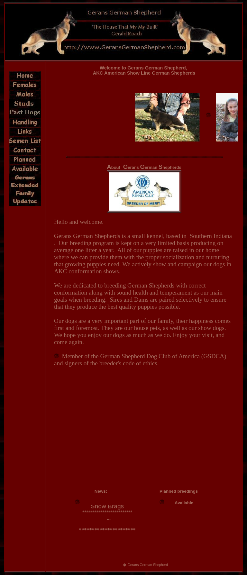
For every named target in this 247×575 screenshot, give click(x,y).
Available (184, 502)
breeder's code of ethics (128, 363)
